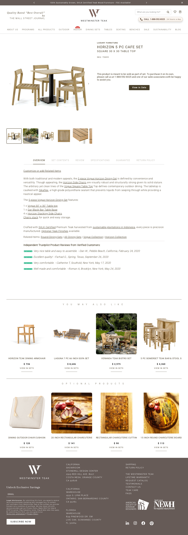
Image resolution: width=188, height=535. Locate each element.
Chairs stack (31, 217)
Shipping (131, 464)
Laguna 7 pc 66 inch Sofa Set (71, 358)
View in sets (27, 368)
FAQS (129, 493)
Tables (108, 29)
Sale (147, 29)
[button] (34, 3)
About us (12, 29)
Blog (178, 29)
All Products (46, 29)
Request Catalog (137, 480)
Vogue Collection (93, 236)
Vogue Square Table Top (79, 186)
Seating (121, 29)
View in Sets (140, 88)
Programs (28, 29)
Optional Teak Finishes (55, 231)
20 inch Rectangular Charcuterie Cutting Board (71, 437)
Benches (135, 29)
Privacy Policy (32, 513)
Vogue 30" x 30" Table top (43, 205)
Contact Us (133, 487)
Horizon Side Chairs (75, 182)
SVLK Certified (47, 227)
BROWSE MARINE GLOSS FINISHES (59, 3)
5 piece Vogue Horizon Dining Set (97, 178)
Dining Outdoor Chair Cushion (26, 437)
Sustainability (162, 29)
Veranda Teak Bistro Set (116, 358)
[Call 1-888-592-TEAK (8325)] (160, 19)
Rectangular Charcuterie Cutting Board (116, 437)
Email (11, 494)
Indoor (77, 29)
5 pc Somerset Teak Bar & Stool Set (161, 358)
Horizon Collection (116, 236)
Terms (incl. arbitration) (15, 513)
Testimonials (134, 484)
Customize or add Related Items (42, 170)
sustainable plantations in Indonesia (114, 227)
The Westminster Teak (140, 474)
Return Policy (135, 468)
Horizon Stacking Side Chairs (45, 213)
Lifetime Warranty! (138, 477)
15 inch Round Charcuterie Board (161, 437)
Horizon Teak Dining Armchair (26, 358)
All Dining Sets (73, 236)
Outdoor (64, 29)
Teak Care (132, 490)
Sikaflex (44, 190)
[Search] (168, 12)
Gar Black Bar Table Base (43, 209)
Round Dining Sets (52, 236)
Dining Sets (93, 29)
